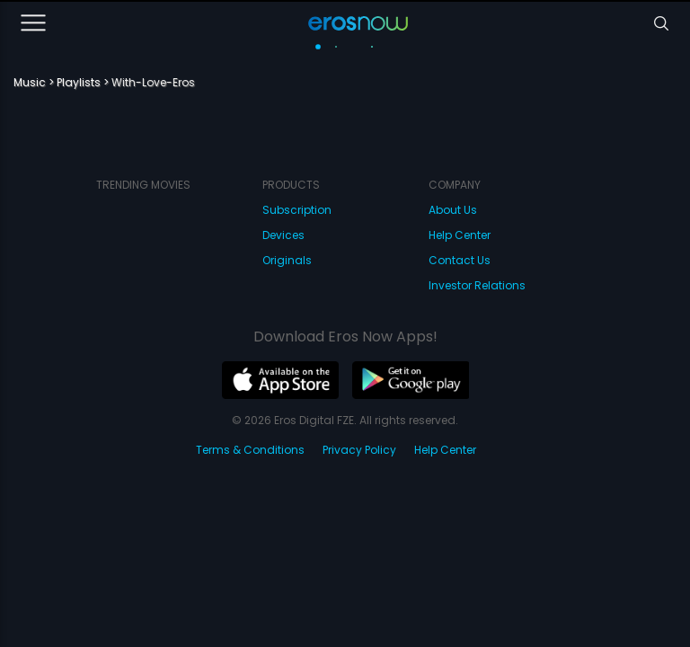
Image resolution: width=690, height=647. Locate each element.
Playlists (79, 82)
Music (29, 82)
